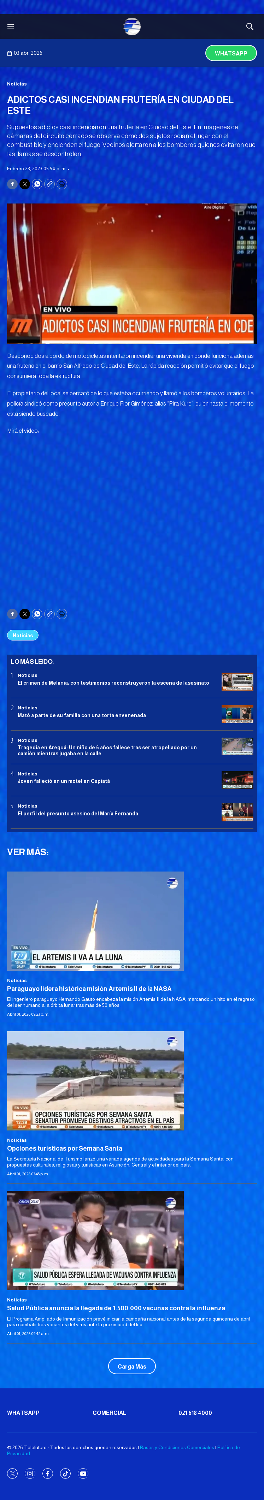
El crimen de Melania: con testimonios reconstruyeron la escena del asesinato (113, 683)
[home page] (132, 26)
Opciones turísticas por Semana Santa (64, 1148)
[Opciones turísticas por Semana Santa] (132, 1080)
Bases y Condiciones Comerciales (177, 1447)
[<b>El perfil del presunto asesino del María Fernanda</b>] (237, 812)
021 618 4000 (195, 1413)
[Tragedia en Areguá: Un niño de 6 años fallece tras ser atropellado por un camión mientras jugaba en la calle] (237, 747)
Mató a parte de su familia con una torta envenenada (82, 715)
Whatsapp (231, 54)
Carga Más (132, 1367)
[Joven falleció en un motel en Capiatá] (237, 780)
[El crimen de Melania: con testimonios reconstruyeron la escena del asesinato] (237, 682)
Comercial (110, 1413)
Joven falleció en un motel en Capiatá (64, 781)
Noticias (17, 84)
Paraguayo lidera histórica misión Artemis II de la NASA (89, 988)
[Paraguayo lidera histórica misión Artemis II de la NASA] (132, 921)
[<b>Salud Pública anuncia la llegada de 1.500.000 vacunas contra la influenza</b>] (132, 1240)
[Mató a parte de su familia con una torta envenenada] (237, 714)
